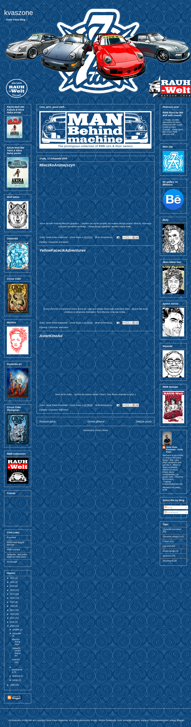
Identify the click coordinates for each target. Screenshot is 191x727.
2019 (12, 586)
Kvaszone (11, 537)
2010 (12, 622)
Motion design (169, 551)
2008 (12, 685)
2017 (12, 594)
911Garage (12, 562)
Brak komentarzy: (104, 237)
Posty (168, 507)
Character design (170, 536)
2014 (12, 606)
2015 (12, 602)
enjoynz (145, 720)
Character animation (58, 242)
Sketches (167, 556)
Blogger (180, 720)
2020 (12, 582)
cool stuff (167, 546)
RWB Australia (13, 549)
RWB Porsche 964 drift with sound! (173, 114)
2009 (12, 626)
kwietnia (16, 676)
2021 (12, 578)
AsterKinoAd (50, 336)
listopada (16, 633)
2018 (12, 590)
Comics (166, 541)
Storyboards (168, 561)
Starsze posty (144, 421)
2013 (12, 610)
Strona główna (95, 421)
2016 (12, 598)
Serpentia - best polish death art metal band (17, 555)
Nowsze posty (47, 421)
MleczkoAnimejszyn (57, 165)
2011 (12, 618)
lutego (15, 680)
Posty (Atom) (101, 430)
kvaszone (18, 12)
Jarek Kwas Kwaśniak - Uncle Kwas (174, 449)
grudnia (16, 629)
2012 (12, 614)
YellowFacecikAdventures (62, 250)
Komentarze (171, 512)
